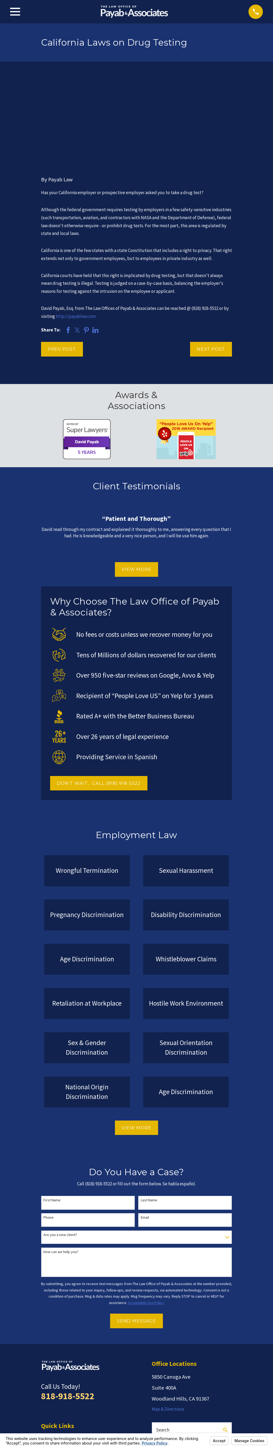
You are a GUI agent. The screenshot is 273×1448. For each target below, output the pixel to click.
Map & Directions (168, 1326)
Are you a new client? (60, 1152)
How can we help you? (60, 1169)
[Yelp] (155, 1381)
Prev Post (62, 266)
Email (145, 1135)
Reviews (49, 1374)
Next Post (211, 266)
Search (162, 1347)
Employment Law (57, 1364)
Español (48, 1405)
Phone (48, 1135)
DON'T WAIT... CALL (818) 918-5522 (98, 700)
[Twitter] (181, 1381)
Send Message (136, 1238)
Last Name (149, 1117)
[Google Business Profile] (194, 1381)
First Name (52, 1117)
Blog (45, 1384)
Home (47, 1354)
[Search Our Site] (225, 1347)
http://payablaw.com (76, 233)
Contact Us (51, 1395)
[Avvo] (168, 1381)
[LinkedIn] (221, 1381)
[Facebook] (207, 1381)
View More (136, 486)
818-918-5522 (67, 1313)
